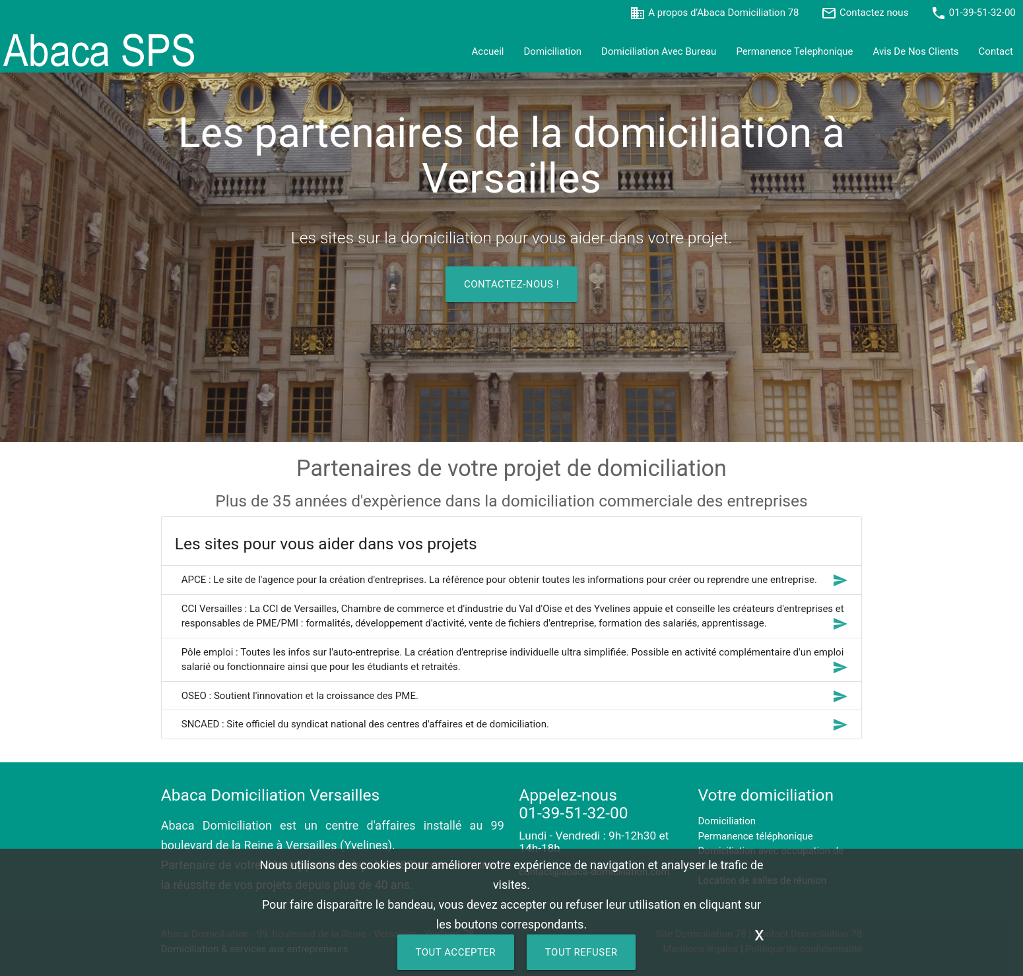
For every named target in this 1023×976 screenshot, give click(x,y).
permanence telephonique (794, 51)
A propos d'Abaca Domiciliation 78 (723, 12)
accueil (488, 51)
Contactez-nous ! (511, 284)
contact (996, 51)
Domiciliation (553, 51)
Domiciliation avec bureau (658, 51)
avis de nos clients (916, 51)
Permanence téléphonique (755, 836)
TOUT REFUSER (581, 952)
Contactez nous (874, 12)
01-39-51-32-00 (982, 12)
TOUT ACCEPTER (456, 952)
